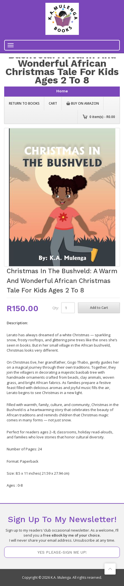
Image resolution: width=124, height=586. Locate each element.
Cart (53, 103)
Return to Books (24, 103)
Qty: (55, 307)
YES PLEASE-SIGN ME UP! (62, 552)
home (62, 91)
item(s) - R (102, 116)
